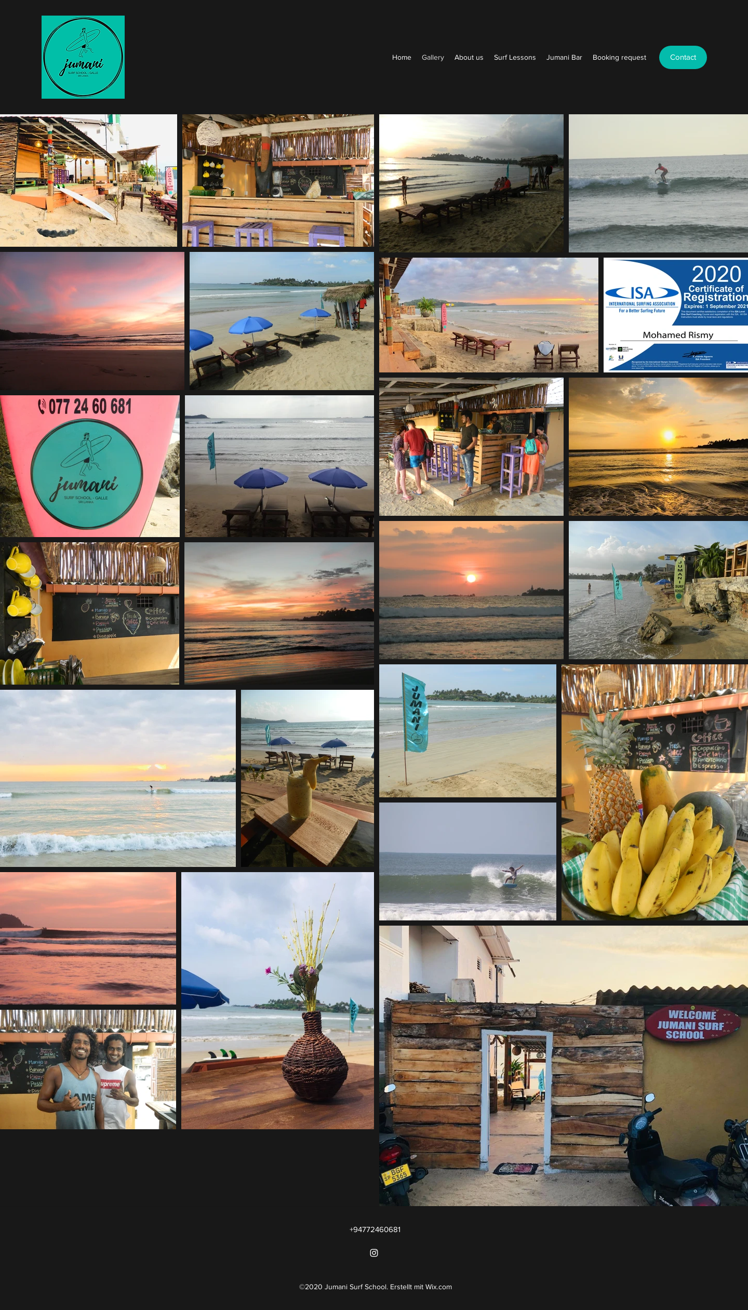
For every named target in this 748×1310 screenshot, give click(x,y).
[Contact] (683, 57)
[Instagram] (374, 1253)
